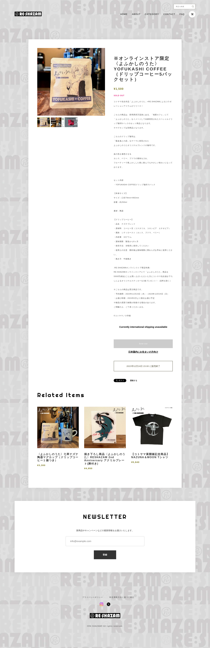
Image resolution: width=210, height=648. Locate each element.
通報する (133, 380)
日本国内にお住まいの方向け (143, 352)
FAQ (181, 14)
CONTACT (169, 14)
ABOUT (136, 14)
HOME (124, 14)
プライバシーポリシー (92, 597)
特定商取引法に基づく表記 (121, 597)
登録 (105, 554)
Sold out (143, 344)
